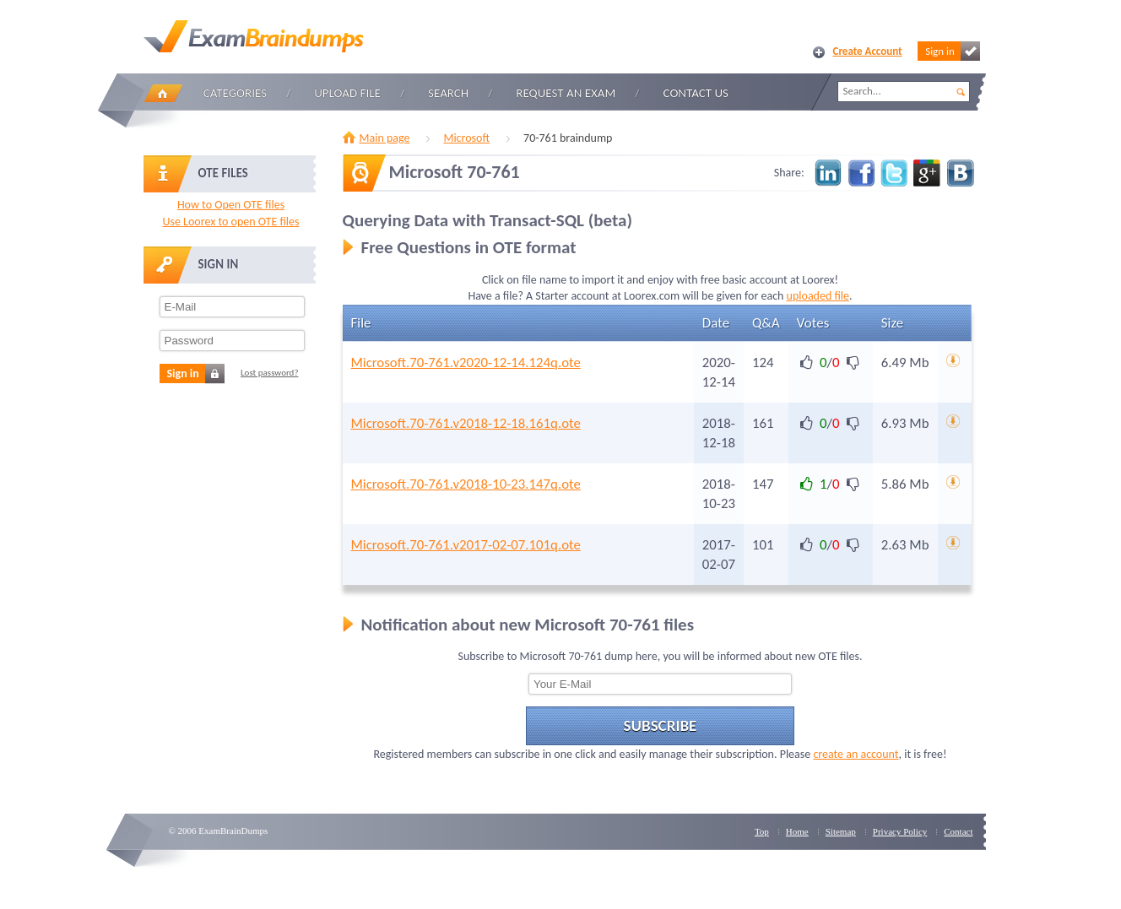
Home (163, 93)
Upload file (347, 92)
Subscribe (660, 725)
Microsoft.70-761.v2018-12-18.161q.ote (466, 423)
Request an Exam (565, 92)
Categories (235, 92)
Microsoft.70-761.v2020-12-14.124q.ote (466, 362)
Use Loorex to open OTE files (230, 221)
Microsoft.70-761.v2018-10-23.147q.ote (466, 484)
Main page (385, 138)
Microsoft (466, 138)
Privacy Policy (900, 831)
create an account (855, 754)
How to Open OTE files (230, 204)
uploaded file (818, 296)
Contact (958, 831)
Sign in (952, 51)
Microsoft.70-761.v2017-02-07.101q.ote (466, 545)
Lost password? (270, 372)
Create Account (867, 51)
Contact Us (695, 92)
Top (762, 831)
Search (448, 92)
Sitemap (841, 831)
